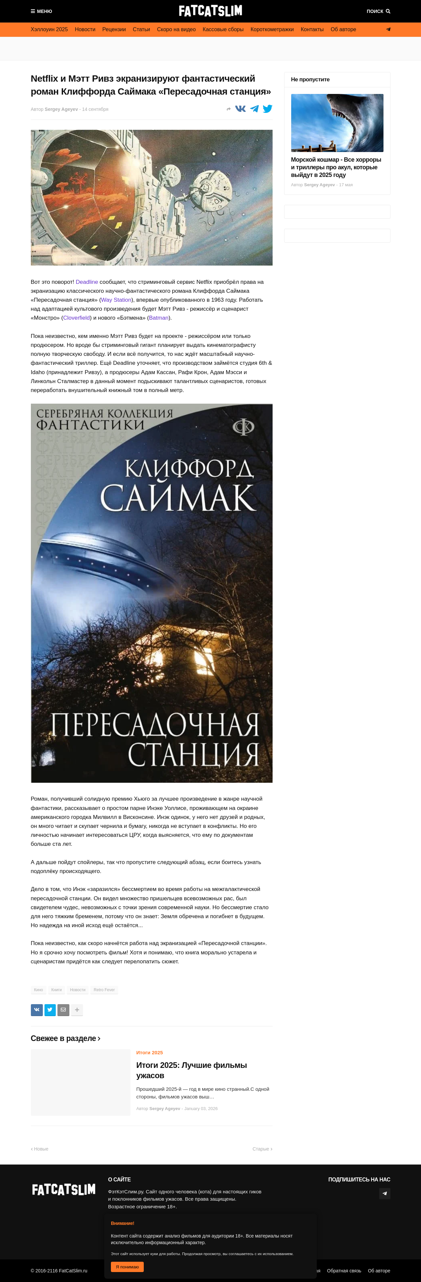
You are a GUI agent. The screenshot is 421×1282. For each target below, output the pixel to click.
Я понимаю (127, 1266)
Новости (85, 29)
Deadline (87, 282)
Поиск (375, 11)
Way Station (116, 300)
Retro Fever (104, 990)
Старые (261, 1149)
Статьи (141, 29)
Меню (44, 11)
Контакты (312, 29)
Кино (38, 990)
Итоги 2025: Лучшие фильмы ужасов (191, 1070)
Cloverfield (76, 318)
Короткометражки (272, 29)
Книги (56, 990)
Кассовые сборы (223, 29)
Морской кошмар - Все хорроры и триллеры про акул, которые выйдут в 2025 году (336, 167)
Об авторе (343, 29)
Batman (159, 318)
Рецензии (114, 29)
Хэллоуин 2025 (49, 29)
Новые (41, 1149)
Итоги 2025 (149, 1052)
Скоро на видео (176, 29)
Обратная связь (344, 1270)
